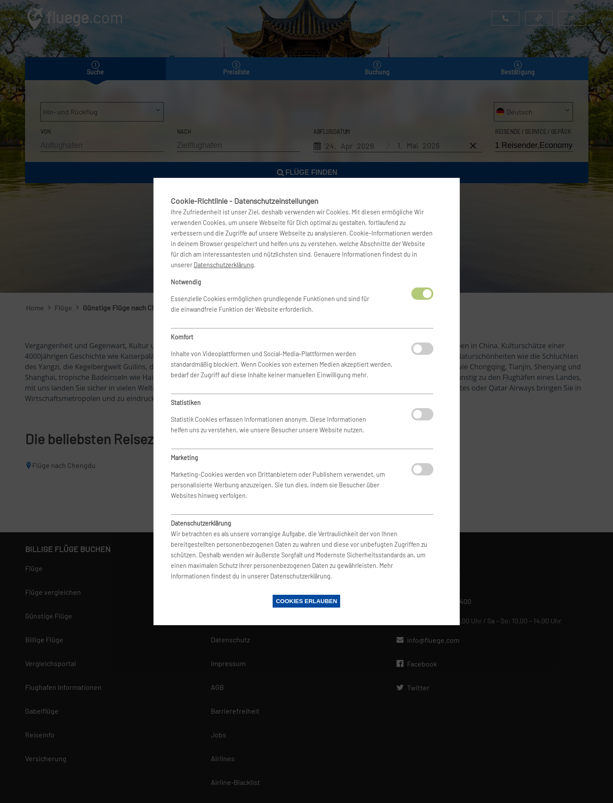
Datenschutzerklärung (224, 265)
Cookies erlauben (306, 601)
